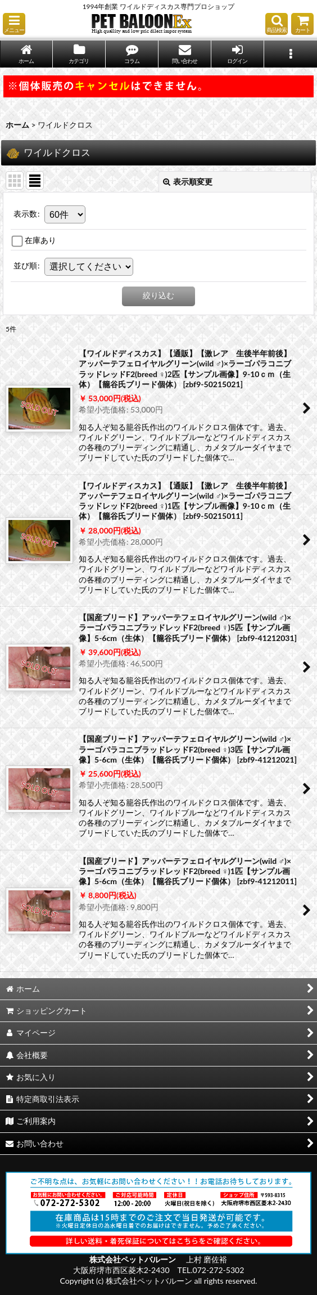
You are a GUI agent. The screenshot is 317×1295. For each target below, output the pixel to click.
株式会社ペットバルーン (133, 1259)
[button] (14, 24)
